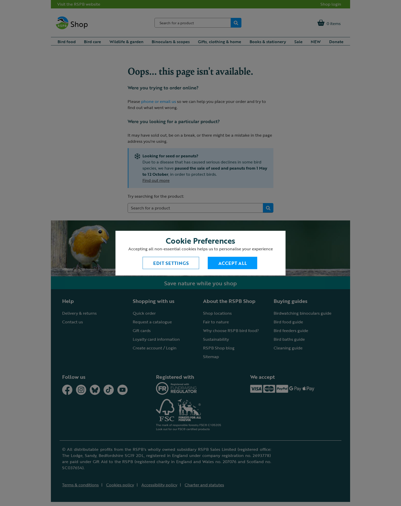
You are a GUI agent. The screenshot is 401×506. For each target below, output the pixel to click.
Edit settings (171, 263)
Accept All (232, 263)
